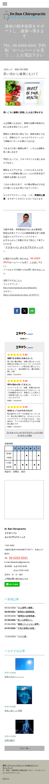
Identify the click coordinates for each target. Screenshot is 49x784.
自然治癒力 (10, 740)
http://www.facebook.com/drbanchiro (20, 288)
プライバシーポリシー (15, 765)
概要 (4, 765)
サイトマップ (8, 768)
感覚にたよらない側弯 (28, 624)
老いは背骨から (25, 620)
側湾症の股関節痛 (26, 612)
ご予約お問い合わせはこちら (16, 579)
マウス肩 (22, 636)
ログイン (6, 779)
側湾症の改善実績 (26, 616)
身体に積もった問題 (13, 711)
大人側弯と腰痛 (25, 608)
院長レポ (8, 69)
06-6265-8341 (18, 557)
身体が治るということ (14, 677)
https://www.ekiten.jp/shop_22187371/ (21, 295)
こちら (19, 280)
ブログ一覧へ (24, 748)
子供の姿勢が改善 (26, 628)
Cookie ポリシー (31, 765)
